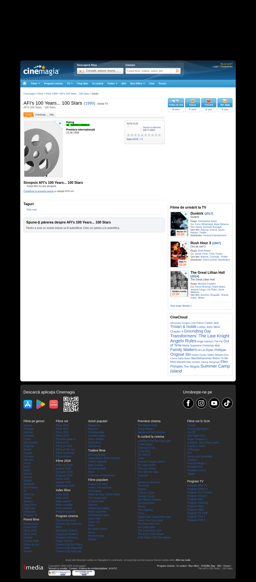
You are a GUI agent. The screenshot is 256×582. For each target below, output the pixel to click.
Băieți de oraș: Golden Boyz (104, 494)
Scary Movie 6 (146, 428)
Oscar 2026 (30, 527)
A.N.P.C (113, 568)
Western (28, 501)
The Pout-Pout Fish (149, 523)
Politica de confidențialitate (93, 568)
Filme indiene (63, 456)
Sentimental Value (98, 515)
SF (25, 490)
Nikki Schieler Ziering (197, 362)
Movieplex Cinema (66, 530)
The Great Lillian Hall (207, 272)
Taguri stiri (29, 508)
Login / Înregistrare (223, 66)
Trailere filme (96, 450)
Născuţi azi (94, 446)
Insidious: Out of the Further (203, 442)
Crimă (26, 439)
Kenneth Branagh (212, 227)
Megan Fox (94, 425)
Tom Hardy (196, 227)
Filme (40, 93)
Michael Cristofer (207, 283)
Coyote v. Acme (196, 446)
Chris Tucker (216, 253)
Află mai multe (183, 560)
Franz (141, 513)
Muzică (27, 473)
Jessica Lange (198, 289)
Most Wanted (178, 361)
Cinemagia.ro (41, 70)
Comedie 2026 (64, 471)
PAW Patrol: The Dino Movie (154, 537)
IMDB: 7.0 (137, 139)
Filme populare (98, 479)
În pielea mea (96, 501)
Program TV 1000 (197, 513)
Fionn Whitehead (204, 224)
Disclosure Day (97, 454)
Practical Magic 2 (197, 463)
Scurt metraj (30, 487)
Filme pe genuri (33, 421)
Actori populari (64, 508)
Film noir (28, 459)
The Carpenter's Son (149, 530)
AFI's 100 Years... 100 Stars (52, 103)
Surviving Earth (97, 468)
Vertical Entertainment (214, 235)
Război (194, 232)
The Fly (218, 341)
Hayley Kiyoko (199, 355)
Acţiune (204, 229)
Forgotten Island (196, 470)
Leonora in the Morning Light (154, 440)
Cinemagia (29, 93)
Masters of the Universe (151, 432)
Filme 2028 (62, 425)
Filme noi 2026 (64, 465)
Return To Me (220, 358)
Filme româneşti (65, 453)
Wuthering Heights (98, 508)
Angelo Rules (183, 340)
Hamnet (92, 504)
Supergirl (143, 475)
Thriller (202, 232)
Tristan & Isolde (183, 326)
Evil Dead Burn (146, 503)
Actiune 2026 (63, 468)
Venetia (27, 551)
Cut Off (191, 432)
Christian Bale (96, 432)
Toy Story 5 (144, 454)
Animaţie (28, 428)
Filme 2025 (62, 435)
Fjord (91, 471)
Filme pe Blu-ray (65, 449)
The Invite (143, 485)
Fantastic (28, 456)
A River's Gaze (146, 492)
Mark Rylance (221, 224)
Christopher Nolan (207, 221)
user (209, 109)
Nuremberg (94, 490)
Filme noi (62, 421)
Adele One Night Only (150, 520)
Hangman (214, 361)
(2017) (208, 213)
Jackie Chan (201, 253)
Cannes (27, 537)
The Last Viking (147, 468)
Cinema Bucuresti (66, 520)
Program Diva (195, 506)
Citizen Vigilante (97, 461)
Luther (201, 327)
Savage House (146, 496)
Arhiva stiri (29, 511)
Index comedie (64, 504)
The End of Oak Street (150, 534)
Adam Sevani (215, 354)
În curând (97, 83)
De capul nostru (147, 465)
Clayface (192, 459)
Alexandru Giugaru (180, 323)
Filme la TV (62, 442)
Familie (27, 453)
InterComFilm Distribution (216, 259)
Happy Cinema (64, 541)
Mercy (91, 532)
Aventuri (204, 295)
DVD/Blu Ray (208, 566)
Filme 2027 (62, 428)
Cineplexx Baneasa (67, 537)
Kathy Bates (218, 286)
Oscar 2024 (30, 534)
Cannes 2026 (31, 541)
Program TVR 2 (196, 520)
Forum (162, 83)
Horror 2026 (63, 478)
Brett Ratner (204, 250)
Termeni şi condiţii (57, 568)
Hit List (201, 350)
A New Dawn (145, 444)
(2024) (194, 276)
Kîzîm (91, 525)
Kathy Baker (184, 358)
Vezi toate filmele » (181, 305)
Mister (201, 297)
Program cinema (53, 83)
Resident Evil (194, 466)
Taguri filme (30, 504)
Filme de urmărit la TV (188, 207)
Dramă (213, 229)
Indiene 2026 (63, 482)
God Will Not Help (148, 471)
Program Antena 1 (197, 489)
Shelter (92, 539)
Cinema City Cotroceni (69, 523)
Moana (142, 506)
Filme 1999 (51, 93)
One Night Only (196, 435)
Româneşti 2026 (65, 485)
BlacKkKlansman (201, 358)
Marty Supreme (192, 345)
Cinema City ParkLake (68, 551)
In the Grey (144, 451)
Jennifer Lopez (96, 435)
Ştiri (124, 83)
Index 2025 (62, 497)
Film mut (32, 209)
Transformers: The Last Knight (199, 335)
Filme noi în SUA (198, 421)
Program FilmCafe (197, 502)
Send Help (94, 518)
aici (92, 228)
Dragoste (28, 446)
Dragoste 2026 (64, 475)
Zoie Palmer (197, 323)
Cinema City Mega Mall (69, 547)
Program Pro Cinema (199, 492)
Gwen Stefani (96, 439)
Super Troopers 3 (197, 439)
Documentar (30, 442)
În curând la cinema (151, 436)
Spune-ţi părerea (152, 127)
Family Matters (183, 349)
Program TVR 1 (196, 516)
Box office (194, 566)
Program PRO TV (197, 485)
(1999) (89, 103)
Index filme (63, 490)
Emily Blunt (94, 442)
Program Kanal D (197, 495)
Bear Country (95, 465)
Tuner (141, 458)
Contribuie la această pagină (38, 191)
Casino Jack (211, 322)
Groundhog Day (197, 331)
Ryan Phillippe (216, 350)
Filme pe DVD (64, 446)
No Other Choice (97, 528)
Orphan (142, 489)
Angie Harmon (205, 341)
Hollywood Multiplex (67, 534)
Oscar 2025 (30, 530)
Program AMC (195, 499)
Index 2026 (62, 494)
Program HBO (195, 509)
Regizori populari (65, 511)
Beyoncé (93, 428)
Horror (27, 463)
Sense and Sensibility (199, 456)
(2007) (216, 243)
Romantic (28, 484)
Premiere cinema (65, 439)
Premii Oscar (30, 523)
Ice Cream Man (146, 527)
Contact (73, 568)
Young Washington (198, 428)
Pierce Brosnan (203, 286)
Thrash (191, 425)
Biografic (215, 295)
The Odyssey (145, 509)
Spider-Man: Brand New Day (154, 516)
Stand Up (28, 494)
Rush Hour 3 (200, 243)
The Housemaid (97, 497)
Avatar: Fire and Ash (100, 487)
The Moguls (192, 366)
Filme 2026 (62, 432)
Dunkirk (196, 213)
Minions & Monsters (149, 482)
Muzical (27, 477)
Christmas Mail (211, 345)
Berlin (26, 547)
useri (176, 109)
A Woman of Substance (101, 475)
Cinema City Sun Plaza (69, 544)
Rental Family (96, 535)
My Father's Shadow (149, 499)
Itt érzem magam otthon (151, 461)
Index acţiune (63, 501)
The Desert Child (147, 425)
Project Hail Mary (98, 484)
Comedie (214, 256)
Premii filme (31, 519)
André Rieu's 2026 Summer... (105, 458)
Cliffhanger (193, 449)
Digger (191, 473)
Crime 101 (94, 522)
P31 (189, 453)
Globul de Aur (31, 544)
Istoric (221, 229)
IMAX (59, 527)
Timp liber (82, 83)
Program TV (30, 515)
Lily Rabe (212, 289)
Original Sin (180, 354)
